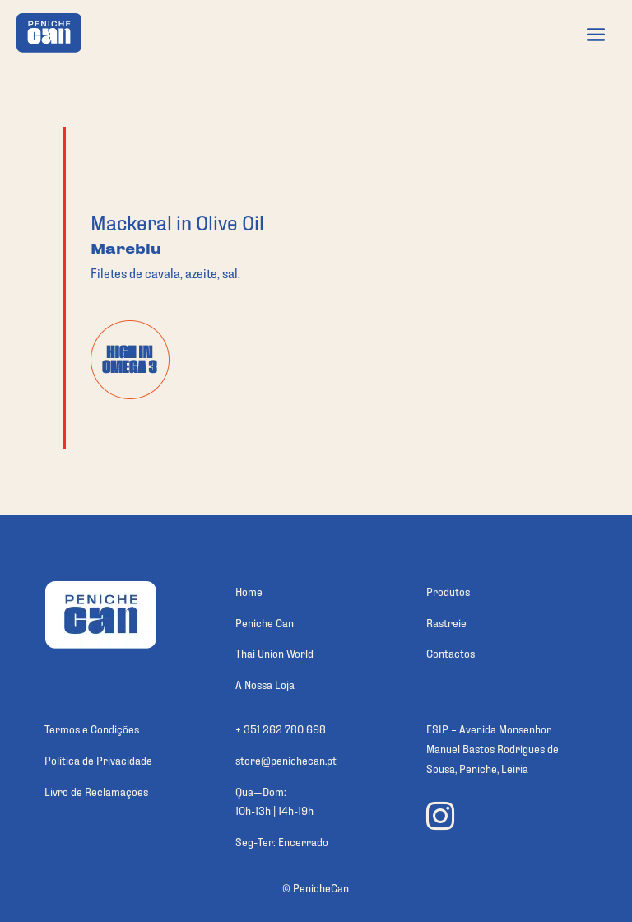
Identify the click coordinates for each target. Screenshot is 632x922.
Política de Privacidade (98, 759)
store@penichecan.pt (286, 759)
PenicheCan (321, 887)
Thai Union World (274, 652)
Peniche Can (264, 622)
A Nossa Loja (265, 684)
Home (249, 591)
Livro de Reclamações (96, 791)
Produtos (448, 591)
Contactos (450, 652)
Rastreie (446, 622)
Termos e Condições (91, 728)
